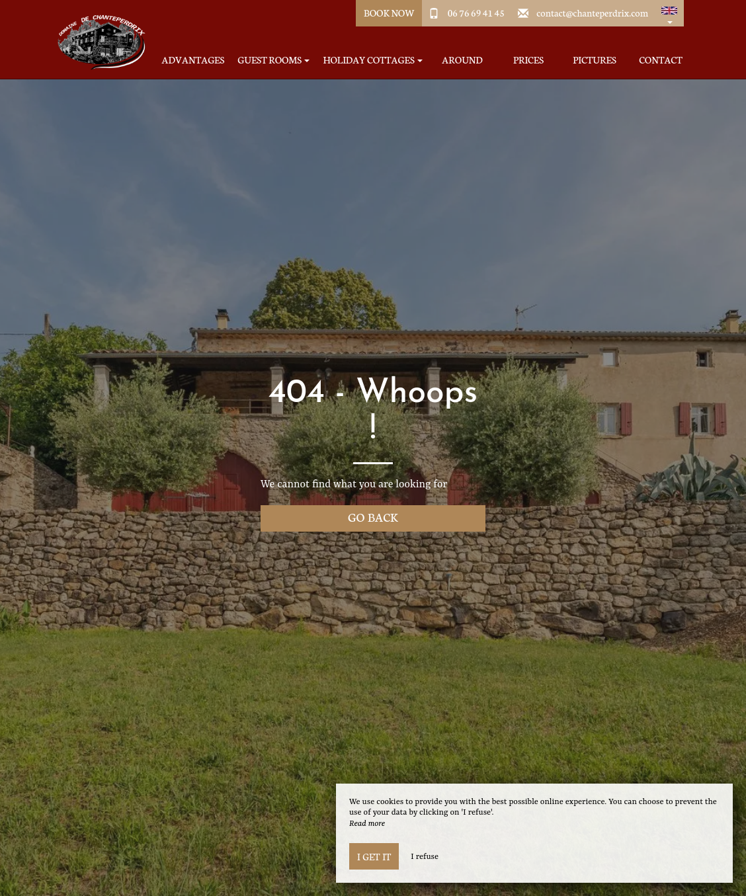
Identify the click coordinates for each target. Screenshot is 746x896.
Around (462, 60)
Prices (528, 60)
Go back (373, 517)
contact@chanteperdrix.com (592, 12)
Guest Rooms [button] (273, 60)
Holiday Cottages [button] (373, 60)
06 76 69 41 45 (476, 12)
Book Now (389, 12)
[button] (669, 13)
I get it (374, 856)
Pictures (594, 60)
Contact (661, 60)
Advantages (193, 60)
